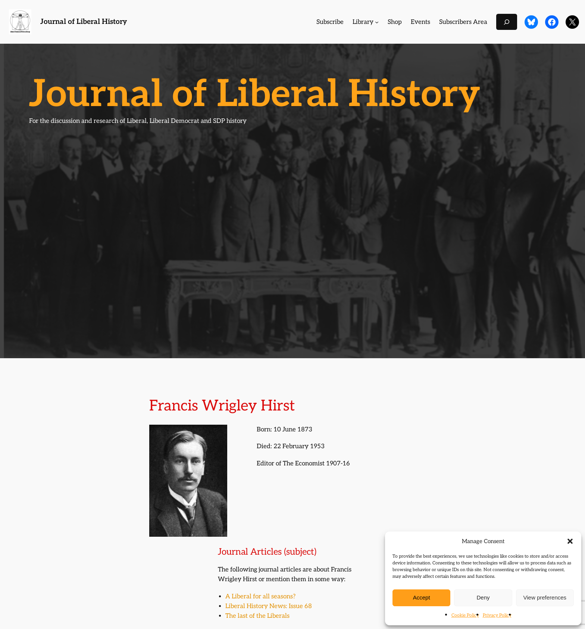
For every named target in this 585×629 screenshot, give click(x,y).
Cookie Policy (465, 615)
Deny (482, 597)
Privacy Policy (497, 615)
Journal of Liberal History (83, 22)
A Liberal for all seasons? (260, 596)
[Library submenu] (377, 22)
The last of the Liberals (257, 616)
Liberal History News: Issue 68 (268, 606)
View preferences (545, 597)
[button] (570, 541)
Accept (421, 597)
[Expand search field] (506, 22)
